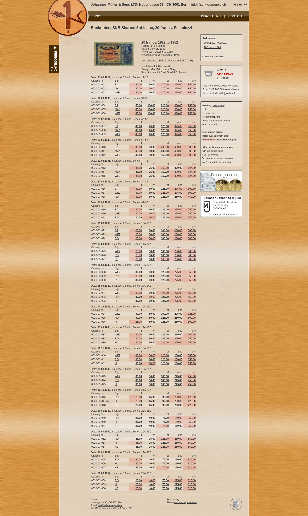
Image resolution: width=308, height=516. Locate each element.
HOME (97, 16)
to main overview (213, 56)
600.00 (192, 188)
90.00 (152, 88)
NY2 (117, 109)
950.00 (192, 105)
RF (116, 259)
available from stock (219, 135)
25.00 (138, 230)
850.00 (192, 84)
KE (116, 405)
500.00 (192, 230)
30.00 (138, 188)
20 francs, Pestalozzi (215, 42)
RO (117, 196)
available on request (226, 139)
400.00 (178, 147)
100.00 (165, 259)
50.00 (152, 238)
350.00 (192, 417)
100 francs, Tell (212, 47)
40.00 (138, 147)
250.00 (178, 230)
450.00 (178, 105)
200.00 (165, 147)
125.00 (165, 192)
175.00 (165, 84)
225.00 (165, 109)
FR (245, 4)
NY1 (117, 88)
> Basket (223, 78)
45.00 (138, 84)
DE (234, 4)
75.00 (165, 425)
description (218, 105)
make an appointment (185, 502)
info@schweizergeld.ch (208, 4)
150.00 (165, 167)
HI (116, 321)
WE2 (117, 113)
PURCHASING (211, 16)
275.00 (178, 188)
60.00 (152, 213)
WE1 (117, 92)
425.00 (192, 397)
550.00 (192, 209)
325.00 (192, 313)
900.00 (192, 147)
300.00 (178, 171)
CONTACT (235, 16)
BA (116, 84)
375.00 (178, 84)
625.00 (192, 167)
